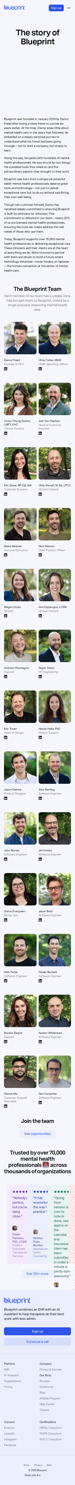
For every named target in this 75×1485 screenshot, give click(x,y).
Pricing (8, 1386)
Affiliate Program (50, 1398)
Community (46, 1386)
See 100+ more (37, 1274)
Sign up (56, 8)
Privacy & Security (51, 1369)
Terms (26, 1465)
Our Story (45, 1375)
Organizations (12, 1381)
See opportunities (37, 1134)
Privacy (38, 1465)
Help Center (47, 1404)
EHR (6, 1369)
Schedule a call (37, 1342)
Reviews (45, 1381)
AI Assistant (11, 1375)
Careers (44, 1409)
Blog (42, 1392)
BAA (49, 1465)
